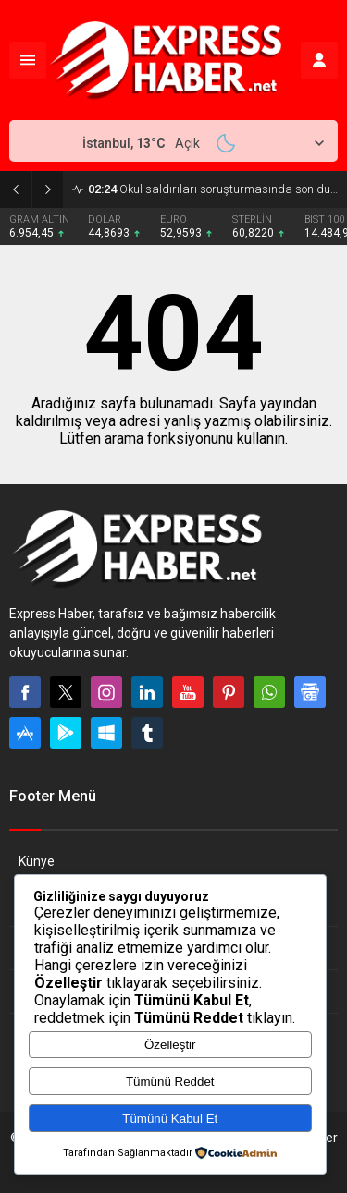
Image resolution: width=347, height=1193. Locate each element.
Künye (37, 861)
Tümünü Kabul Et (169, 1119)
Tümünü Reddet (170, 1082)
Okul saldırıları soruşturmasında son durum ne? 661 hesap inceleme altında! (213, 189)
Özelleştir (170, 1045)
